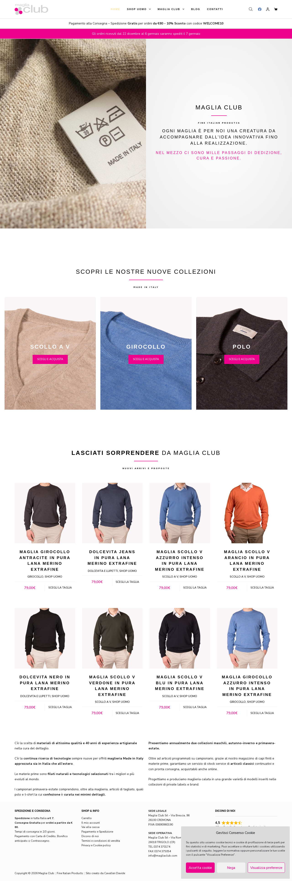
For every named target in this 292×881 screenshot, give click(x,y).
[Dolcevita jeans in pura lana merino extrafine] (112, 513)
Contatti (215, 9)
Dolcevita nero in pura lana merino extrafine (44, 683)
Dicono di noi (90, 836)
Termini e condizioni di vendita (100, 841)
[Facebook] (259, 9)
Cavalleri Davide (114, 873)
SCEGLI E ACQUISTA (50, 359)
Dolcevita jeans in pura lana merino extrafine (112, 558)
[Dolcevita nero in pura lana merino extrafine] (45, 638)
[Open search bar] (251, 9)
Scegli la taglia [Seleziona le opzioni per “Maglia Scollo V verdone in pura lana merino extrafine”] (127, 713)
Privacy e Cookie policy (96, 845)
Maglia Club (172, 9)
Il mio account (90, 823)
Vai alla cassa (90, 827)
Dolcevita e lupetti (103, 571)
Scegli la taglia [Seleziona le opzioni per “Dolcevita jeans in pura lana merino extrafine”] (127, 582)
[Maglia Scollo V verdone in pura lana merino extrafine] (112, 638)
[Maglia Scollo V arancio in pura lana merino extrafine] (247, 513)
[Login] (267, 9)
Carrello (86, 818)
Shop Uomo (140, 9)
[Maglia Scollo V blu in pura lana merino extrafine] (179, 638)
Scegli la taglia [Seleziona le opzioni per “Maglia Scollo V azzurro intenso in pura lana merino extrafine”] (195, 587)
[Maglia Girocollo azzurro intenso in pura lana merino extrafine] (247, 638)
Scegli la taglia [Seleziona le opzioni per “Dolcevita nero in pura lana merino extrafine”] (60, 707)
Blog (195, 9)
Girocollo (35, 576)
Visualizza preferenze (266, 867)
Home (115, 9)
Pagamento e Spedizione (97, 831)
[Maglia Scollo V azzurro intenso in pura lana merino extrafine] (179, 513)
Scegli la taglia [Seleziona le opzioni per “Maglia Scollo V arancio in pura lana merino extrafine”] (262, 587)
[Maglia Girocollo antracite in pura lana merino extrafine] (45, 513)
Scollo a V (170, 576)
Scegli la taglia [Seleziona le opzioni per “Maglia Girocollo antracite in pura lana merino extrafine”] (60, 587)
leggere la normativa (226, 850)
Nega (231, 867)
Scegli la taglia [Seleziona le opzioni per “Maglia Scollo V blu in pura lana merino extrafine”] (195, 707)
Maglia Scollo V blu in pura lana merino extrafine (179, 683)
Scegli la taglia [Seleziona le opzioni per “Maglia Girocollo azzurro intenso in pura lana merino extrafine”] (262, 713)
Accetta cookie (200, 867)
